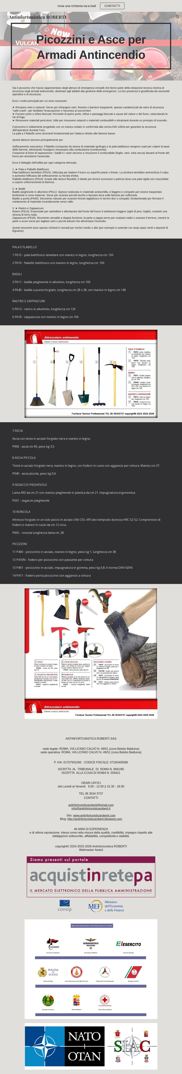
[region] (91, 6)
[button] (4, 17)
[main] (91, 46)
